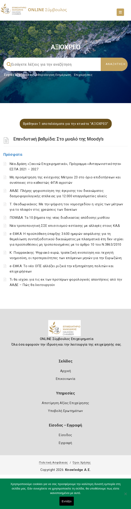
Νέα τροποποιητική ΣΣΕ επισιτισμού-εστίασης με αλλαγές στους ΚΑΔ (65, 226)
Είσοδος (65, 435)
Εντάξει (67, 501)
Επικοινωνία (65, 379)
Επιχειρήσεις (83, 74)
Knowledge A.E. (78, 470)
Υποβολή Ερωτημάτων (65, 411)
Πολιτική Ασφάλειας (53, 462)
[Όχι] (125, 496)
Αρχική (65, 371)
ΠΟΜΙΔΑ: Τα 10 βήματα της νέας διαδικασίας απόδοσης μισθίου (60, 218)
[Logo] (65, 329)
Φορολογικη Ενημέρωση (54, 74)
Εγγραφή (65, 443)
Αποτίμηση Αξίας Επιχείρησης (65, 403)
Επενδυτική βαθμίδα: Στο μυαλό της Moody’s (58, 139)
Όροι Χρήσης (82, 462)
